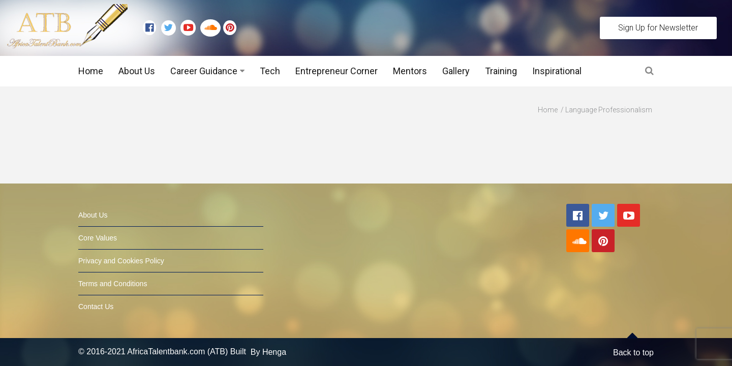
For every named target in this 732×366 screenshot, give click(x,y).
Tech (270, 71)
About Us (136, 71)
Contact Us (95, 286)
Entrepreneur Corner (336, 71)
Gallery (456, 71)
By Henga (268, 331)
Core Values (97, 218)
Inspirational (557, 71)
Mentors (410, 71)
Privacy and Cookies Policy (121, 240)
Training (501, 71)
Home (90, 71)
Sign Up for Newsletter (658, 28)
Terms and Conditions (112, 263)
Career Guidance (203, 71)
